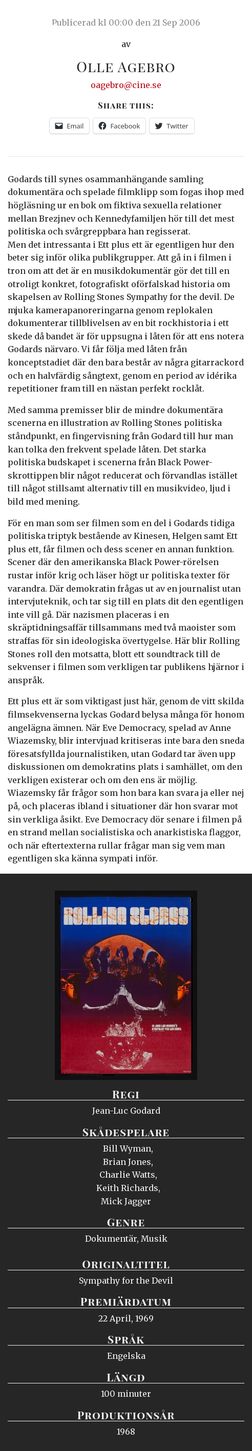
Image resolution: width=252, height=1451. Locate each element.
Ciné (32, 18)
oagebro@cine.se (126, 85)
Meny (231, 18)
